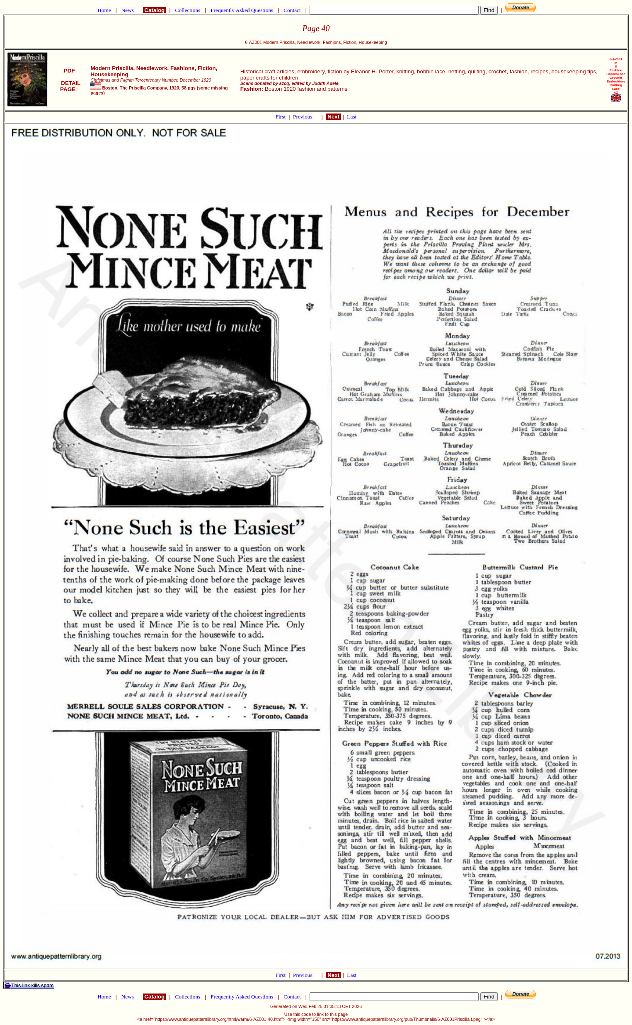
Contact (292, 10)
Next (333, 117)
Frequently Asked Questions (242, 10)
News (127, 10)
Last (351, 117)
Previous (303, 117)
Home (104, 10)
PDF (69, 71)
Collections (187, 10)
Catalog (154, 10)
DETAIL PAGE (69, 86)
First (281, 117)
